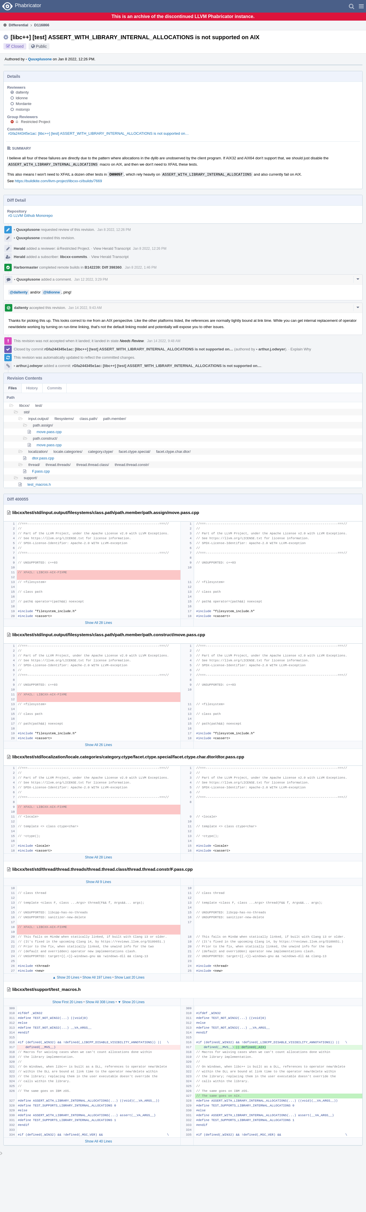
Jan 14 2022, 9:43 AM (85, 308)
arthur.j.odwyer (270, 349)
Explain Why (301, 349)
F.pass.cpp (41, 471)
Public (41, 46)
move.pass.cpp (49, 432)
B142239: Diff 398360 (103, 267)
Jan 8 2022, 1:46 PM (141, 267)
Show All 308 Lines (99, 1002)
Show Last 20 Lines (130, 977)
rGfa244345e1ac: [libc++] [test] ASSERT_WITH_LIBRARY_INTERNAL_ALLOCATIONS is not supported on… (98, 133)
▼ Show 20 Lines (131, 1002)
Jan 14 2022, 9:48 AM (163, 341)
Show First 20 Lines (67, 1002)
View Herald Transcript (112, 248)
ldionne (22, 98)
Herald (19, 248)
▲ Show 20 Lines (65, 977)
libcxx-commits (73, 257)
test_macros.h (39, 484)
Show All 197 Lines (96, 977)
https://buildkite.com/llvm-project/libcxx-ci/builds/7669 (58, 181)
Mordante (23, 104)
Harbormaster (26, 267)
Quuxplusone (39, 59)
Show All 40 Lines (98, 1141)
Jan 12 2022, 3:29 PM (91, 279)
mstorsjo (23, 109)
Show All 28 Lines (98, 623)
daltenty (22, 92)
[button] (361, 6)
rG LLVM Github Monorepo (30, 215)
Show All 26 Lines (98, 745)
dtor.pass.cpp (43, 458)
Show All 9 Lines (98, 882)
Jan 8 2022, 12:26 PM (114, 230)
